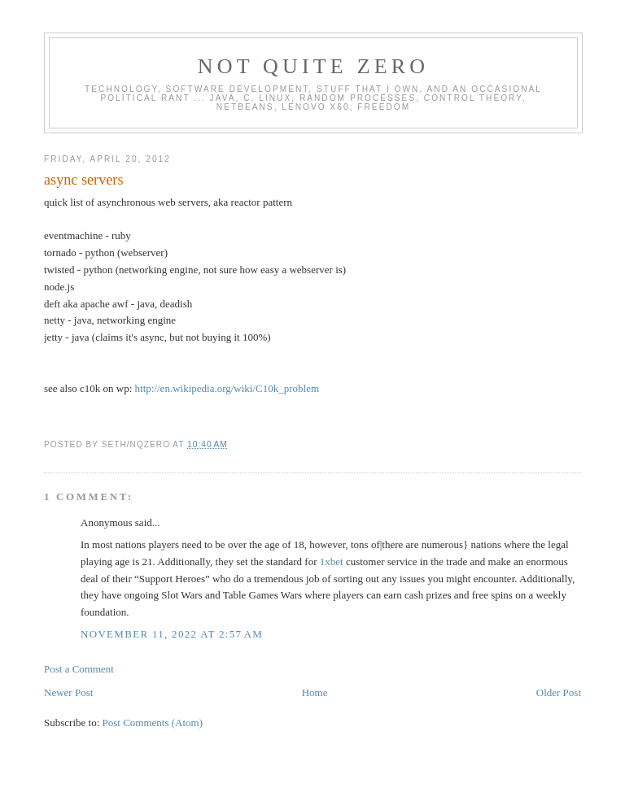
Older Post (558, 692)
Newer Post (68, 692)
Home (315, 692)
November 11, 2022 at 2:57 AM (172, 634)
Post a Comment (79, 669)
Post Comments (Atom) (153, 722)
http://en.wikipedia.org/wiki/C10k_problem (227, 388)
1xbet (331, 561)
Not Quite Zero (314, 66)
